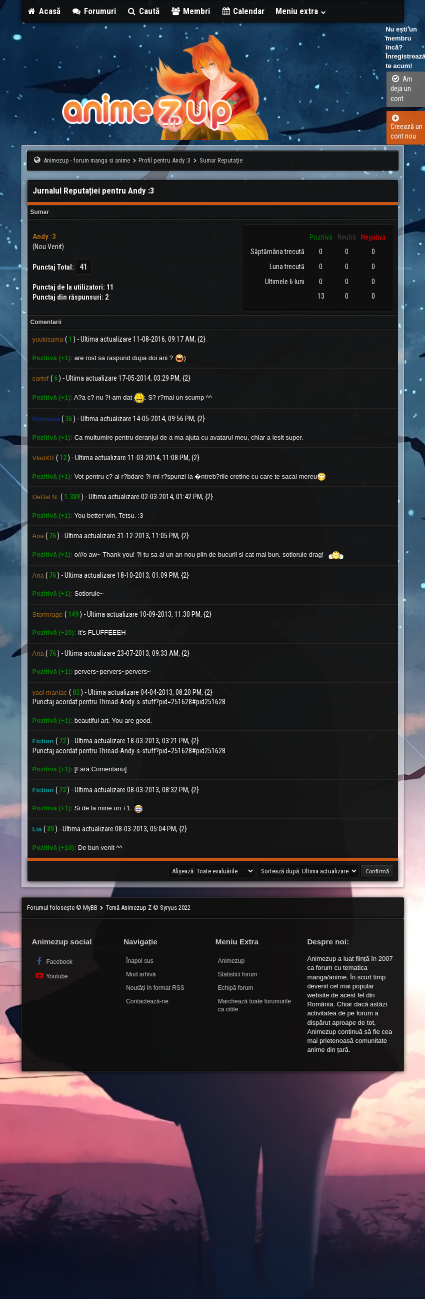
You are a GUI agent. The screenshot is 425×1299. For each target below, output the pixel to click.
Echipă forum (236, 987)
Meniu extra (301, 11)
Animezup (231, 960)
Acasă (44, 11)
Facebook (53, 961)
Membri (190, 11)
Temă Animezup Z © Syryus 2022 (148, 907)
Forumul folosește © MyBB (63, 907)
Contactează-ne (147, 1001)
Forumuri (94, 11)
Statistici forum (238, 974)
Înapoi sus (140, 960)
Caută (143, 11)
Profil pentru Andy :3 (164, 160)
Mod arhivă (141, 974)
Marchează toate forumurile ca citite (254, 1005)
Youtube (51, 975)
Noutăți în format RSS (155, 987)
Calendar (243, 11)
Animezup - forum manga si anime (87, 160)
